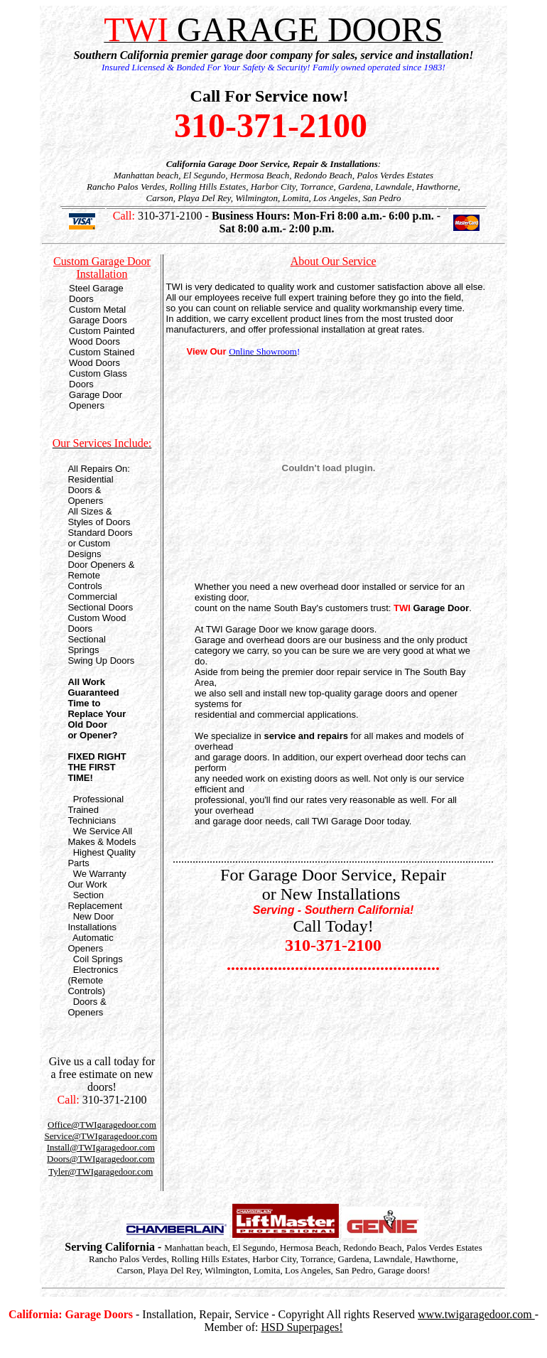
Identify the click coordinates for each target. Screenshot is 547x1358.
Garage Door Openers (95, 400)
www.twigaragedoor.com (476, 1314)
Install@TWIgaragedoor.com (101, 1147)
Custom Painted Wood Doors (102, 336)
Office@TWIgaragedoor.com (102, 1124)
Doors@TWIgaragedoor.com (101, 1158)
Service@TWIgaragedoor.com (100, 1136)
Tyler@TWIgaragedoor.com (100, 1171)
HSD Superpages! (301, 1327)
